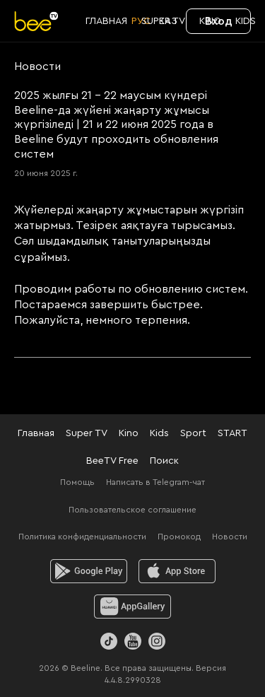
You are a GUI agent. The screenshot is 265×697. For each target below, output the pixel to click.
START (232, 433)
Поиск (164, 461)
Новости (229, 536)
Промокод (179, 536)
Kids (159, 433)
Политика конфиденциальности (82, 536)
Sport (193, 433)
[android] (88, 571)
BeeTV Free (112, 461)
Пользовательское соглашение (132, 509)
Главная (36, 433)
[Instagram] (156, 641)
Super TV (86, 433)
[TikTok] (108, 641)
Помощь (77, 482)
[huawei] (132, 606)
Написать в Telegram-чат (155, 482)
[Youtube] (132, 641)
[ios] (177, 571)
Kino (129, 433)
